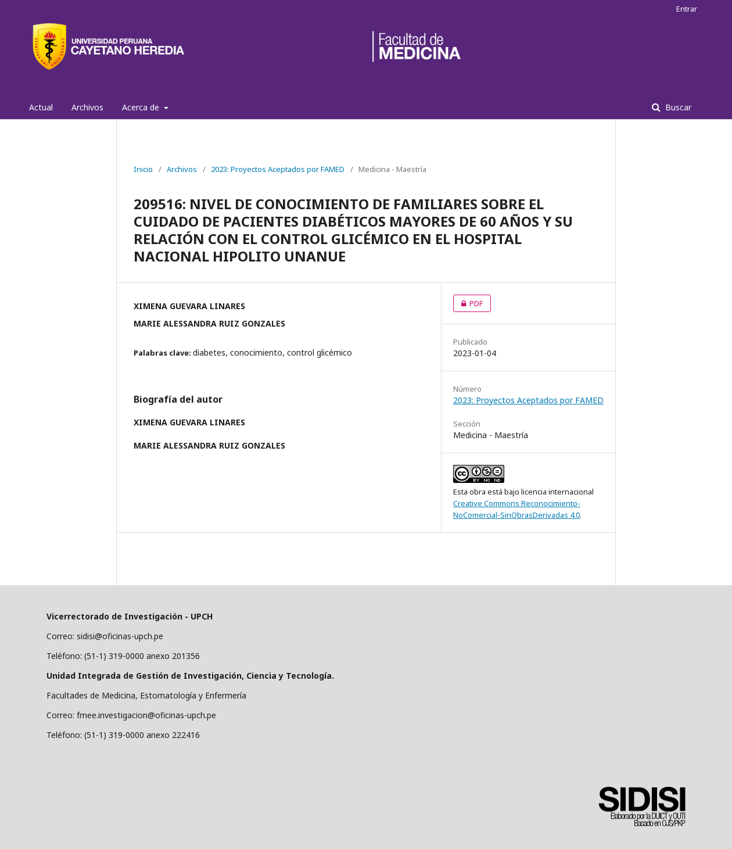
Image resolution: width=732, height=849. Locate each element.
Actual (41, 107)
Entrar (686, 8)
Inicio (143, 169)
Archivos (87, 107)
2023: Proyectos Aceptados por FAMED (278, 169)
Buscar (677, 107)
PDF (468, 303)
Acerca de (142, 107)
